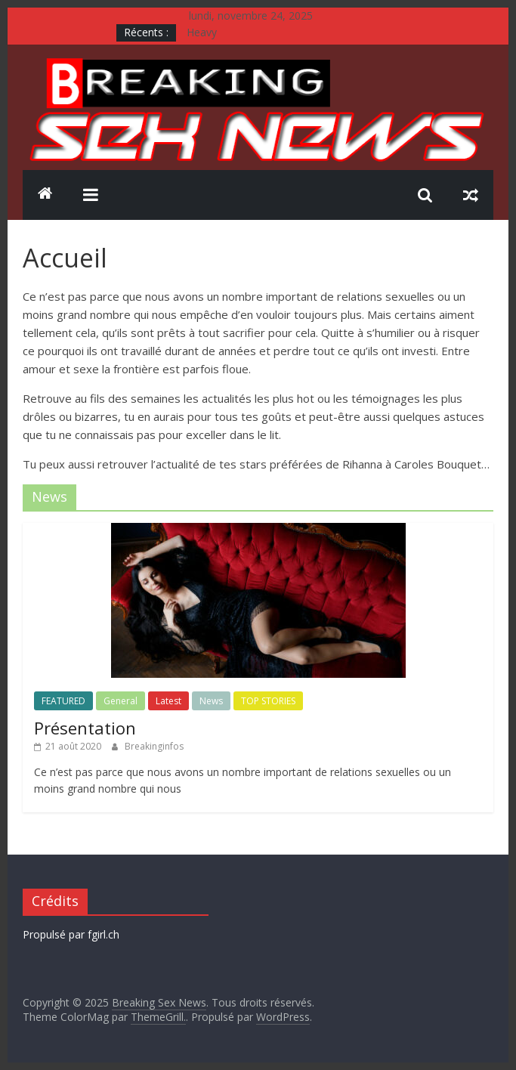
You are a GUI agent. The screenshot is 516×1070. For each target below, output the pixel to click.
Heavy (202, 32)
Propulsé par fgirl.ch (71, 934)
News (211, 700)
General (120, 700)
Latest (168, 700)
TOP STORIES (268, 700)
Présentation (85, 727)
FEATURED (63, 700)
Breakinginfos (154, 746)
